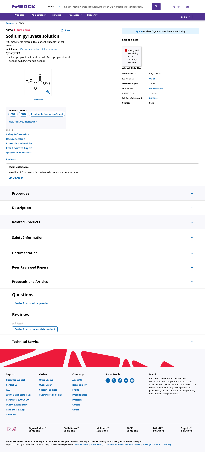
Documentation (15, 139)
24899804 (153, 98)
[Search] (156, 6)
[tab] (12, 23)
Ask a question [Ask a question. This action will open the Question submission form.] (49, 49)
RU (176, 6)
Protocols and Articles (19, 143)
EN (189, 6)
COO (23, 114)
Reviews (11, 159)
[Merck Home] (23, 6)
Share (65, 30)
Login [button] (185, 17)
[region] (38, 82)
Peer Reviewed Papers (19, 148)
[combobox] (103, 6)
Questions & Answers (19, 152)
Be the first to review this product (36, 330)
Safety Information (17, 134)
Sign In (139, 31)
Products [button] (52, 6)
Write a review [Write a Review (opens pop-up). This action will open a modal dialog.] (32, 49)
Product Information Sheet (47, 114)
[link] (21, 380)
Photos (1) (38, 99)
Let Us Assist (16, 177)
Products (10, 23)
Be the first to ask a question (32, 303)
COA (13, 114)
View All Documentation (22, 121)
